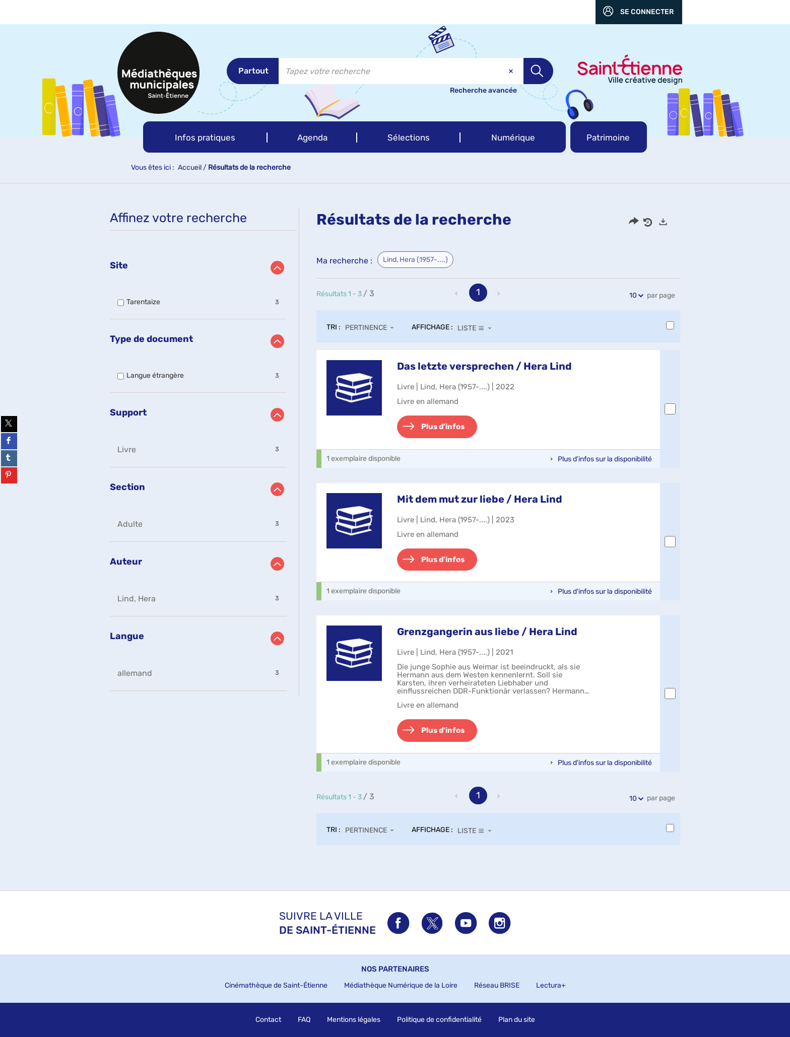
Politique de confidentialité (439, 1019)
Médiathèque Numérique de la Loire (400, 985)
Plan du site (516, 1019)
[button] (205, 137)
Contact (268, 1019)
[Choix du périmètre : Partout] (253, 71)
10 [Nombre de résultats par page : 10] (634, 295)
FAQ (304, 1019)
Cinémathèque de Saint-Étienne (276, 985)
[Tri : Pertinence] (372, 327)
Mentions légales (353, 1019)
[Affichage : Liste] (477, 327)
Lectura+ (551, 985)
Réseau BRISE (496, 985)
